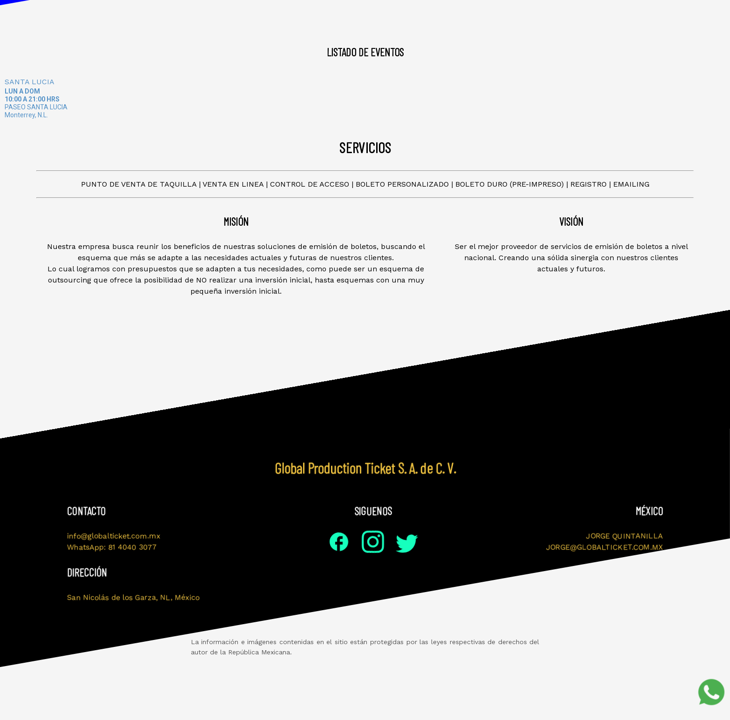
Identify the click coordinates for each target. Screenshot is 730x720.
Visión (241, 18)
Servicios (483, 18)
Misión (196, 18)
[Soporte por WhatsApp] (711, 692)
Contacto (540, 18)
